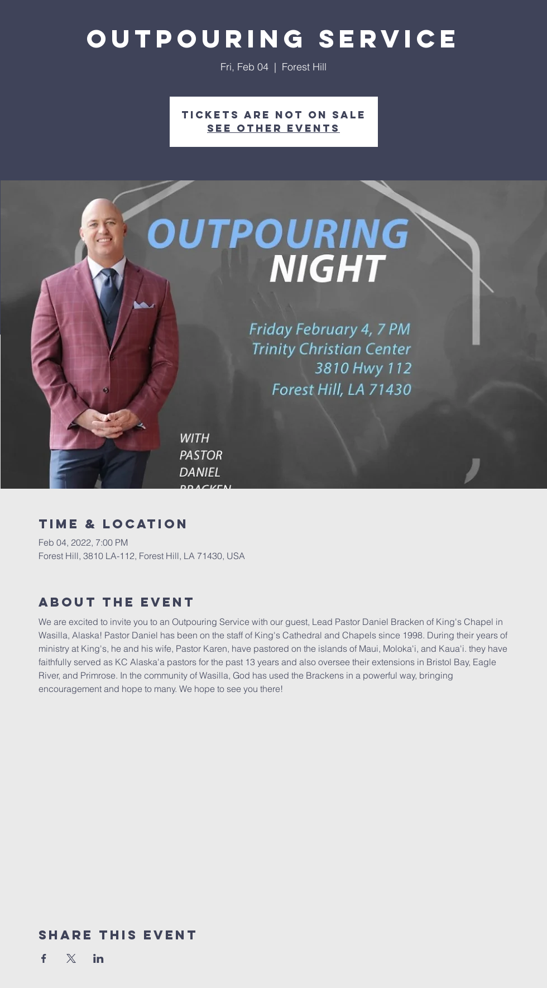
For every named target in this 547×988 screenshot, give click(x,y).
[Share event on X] (71, 958)
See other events (273, 128)
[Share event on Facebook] (44, 958)
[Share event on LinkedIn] (98, 958)
